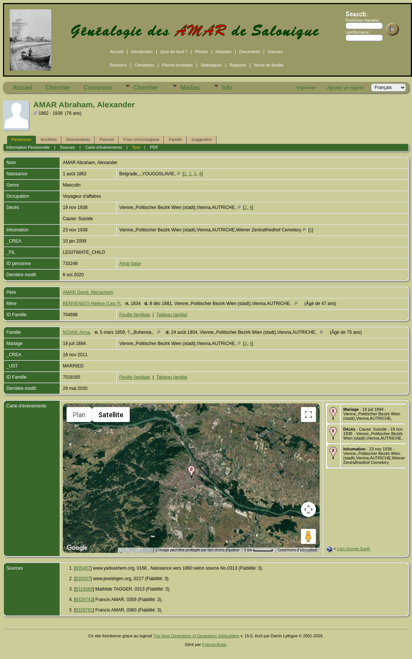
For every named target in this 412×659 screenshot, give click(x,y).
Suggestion (201, 139)
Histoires (223, 51)
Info (227, 87)
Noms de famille (268, 65)
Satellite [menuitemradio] (110, 415)
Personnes (21, 139)
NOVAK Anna (76, 332)
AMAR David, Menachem (88, 292)
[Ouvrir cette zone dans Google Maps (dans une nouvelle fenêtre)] (77, 548)
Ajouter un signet (345, 87)
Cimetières (144, 65)
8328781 (84, 610)
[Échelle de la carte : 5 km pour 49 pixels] (258, 550)
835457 (83, 568)
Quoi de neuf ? (173, 51)
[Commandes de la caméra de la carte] (308, 509)
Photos (201, 51)
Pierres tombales (177, 65)
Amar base (130, 263)
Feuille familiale (134, 314)
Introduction (142, 51)
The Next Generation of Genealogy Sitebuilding (196, 636)
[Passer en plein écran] (308, 414)
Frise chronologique (141, 139)
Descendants (78, 139)
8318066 (84, 589)
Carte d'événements (103, 147)
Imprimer (306, 87)
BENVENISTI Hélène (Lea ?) (91, 303)
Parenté (106, 139)
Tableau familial (171, 314)
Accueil (116, 51)
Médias (190, 87)
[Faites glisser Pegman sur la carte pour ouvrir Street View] (308, 536)
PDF (154, 147)
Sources (275, 51)
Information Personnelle (28, 147)
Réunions (118, 65)
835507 (83, 578)
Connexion (97, 87)
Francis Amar (214, 644)
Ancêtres (49, 139)
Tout (136, 147)
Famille (175, 139)
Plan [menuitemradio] (79, 415)
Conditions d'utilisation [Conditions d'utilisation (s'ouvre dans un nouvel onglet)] (297, 550)
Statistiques (211, 65)
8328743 (84, 599)
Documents (249, 51)
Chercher (58, 87)
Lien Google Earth (354, 548)
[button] (191, 471)
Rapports (238, 65)
